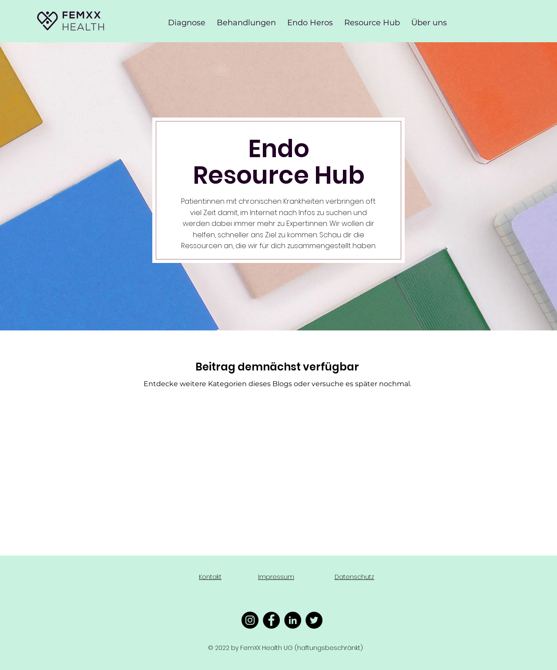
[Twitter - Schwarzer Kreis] (313, 620)
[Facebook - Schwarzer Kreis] (271, 620)
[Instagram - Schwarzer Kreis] (250, 620)
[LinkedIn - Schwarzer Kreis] (292, 620)
